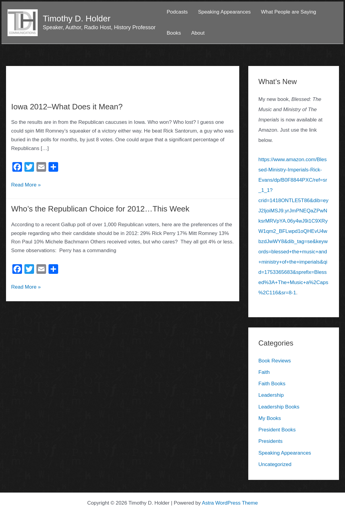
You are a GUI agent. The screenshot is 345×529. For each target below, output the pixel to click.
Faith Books (272, 384)
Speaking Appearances (224, 12)
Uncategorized (275, 464)
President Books (277, 430)
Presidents (271, 441)
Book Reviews (275, 361)
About (197, 33)
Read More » (26, 184)
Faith (264, 372)
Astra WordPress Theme (230, 503)
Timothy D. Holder (77, 18)
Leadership (271, 395)
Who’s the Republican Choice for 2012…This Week (100, 208)
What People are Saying (288, 12)
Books (174, 33)
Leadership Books (279, 407)
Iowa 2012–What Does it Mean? (67, 106)
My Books (270, 418)
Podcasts (177, 12)
